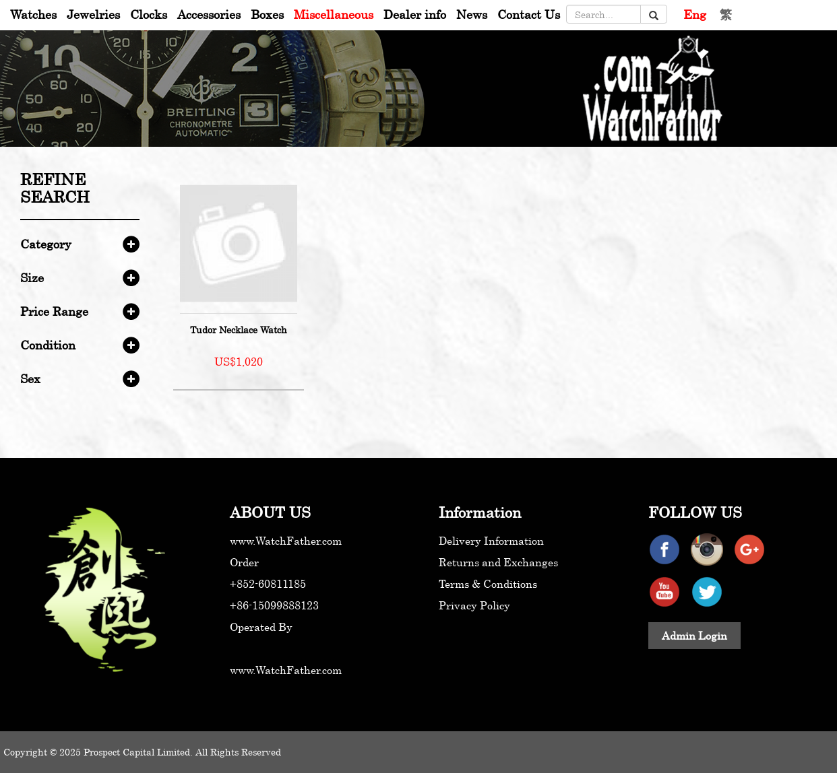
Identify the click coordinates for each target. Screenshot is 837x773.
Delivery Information (491, 540)
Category (45, 243)
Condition (47, 344)
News (471, 14)
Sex (30, 378)
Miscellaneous (333, 14)
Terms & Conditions (488, 584)
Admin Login (694, 635)
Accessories (209, 14)
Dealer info (414, 14)
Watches (33, 14)
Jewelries (93, 14)
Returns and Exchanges (498, 562)
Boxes (267, 14)
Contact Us (528, 14)
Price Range (54, 311)
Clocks (148, 14)
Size (32, 277)
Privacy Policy (474, 605)
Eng (694, 14)
